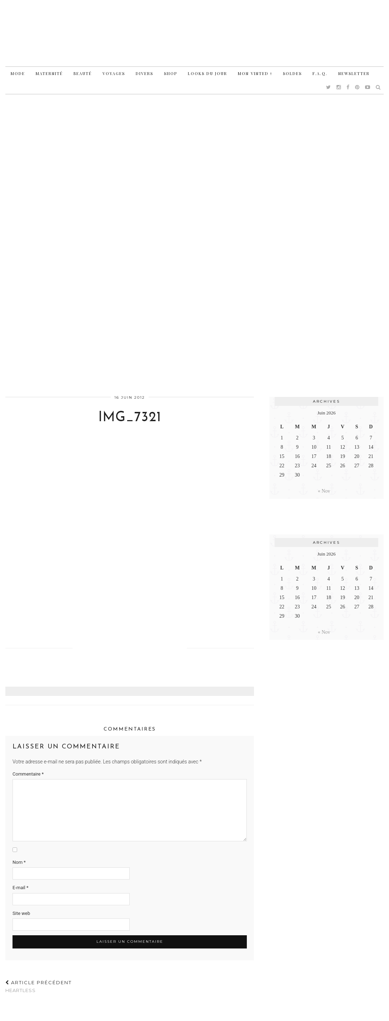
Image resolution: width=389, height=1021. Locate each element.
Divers (144, 73)
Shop (170, 73)
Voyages (114, 73)
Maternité (49, 73)
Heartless (38, 986)
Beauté (83, 73)
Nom (19, 862)
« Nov (324, 491)
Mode (18, 73)
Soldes (292, 73)
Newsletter (354, 73)
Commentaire (28, 774)
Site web (21, 913)
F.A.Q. (320, 73)
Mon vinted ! (255, 73)
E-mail (21, 887)
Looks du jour (207, 73)
